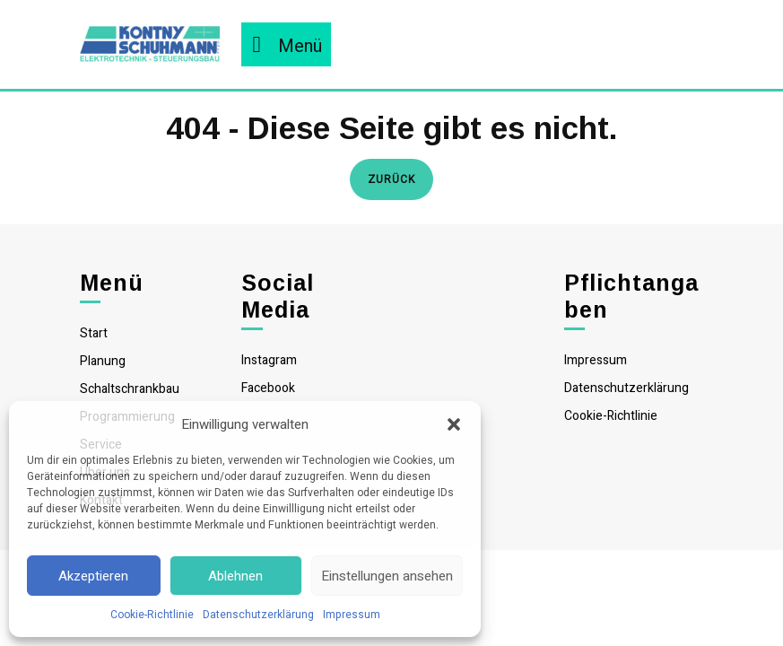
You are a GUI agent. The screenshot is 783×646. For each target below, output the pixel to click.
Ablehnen (235, 576)
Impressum (351, 615)
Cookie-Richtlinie (152, 615)
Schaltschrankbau (129, 389)
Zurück (400, 178)
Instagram (269, 360)
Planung (103, 361)
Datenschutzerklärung (258, 615)
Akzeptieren (93, 576)
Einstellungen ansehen (387, 576)
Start (94, 333)
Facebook (268, 388)
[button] (454, 424)
